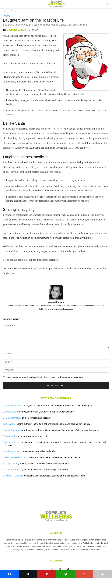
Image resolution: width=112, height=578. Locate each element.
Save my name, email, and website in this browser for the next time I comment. (45, 377)
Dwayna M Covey (11, 442)
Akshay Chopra (10, 463)
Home (5, 11)
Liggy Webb (9, 424)
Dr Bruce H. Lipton (12, 405)
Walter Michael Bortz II (14, 457)
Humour (7, 16)
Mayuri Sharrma (16, 30)
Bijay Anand (9, 436)
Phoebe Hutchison (12, 451)
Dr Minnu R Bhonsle (13, 475)
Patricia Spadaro (11, 430)
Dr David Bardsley (12, 417)
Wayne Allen (9, 411)
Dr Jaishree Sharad (12, 469)
